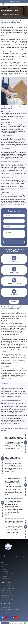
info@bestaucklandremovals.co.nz (12, 400)
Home (2, 13)
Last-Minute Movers (6, 578)
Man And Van (5, 571)
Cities (6, 13)
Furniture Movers (6, 567)
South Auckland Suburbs (7, 597)
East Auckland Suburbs (7, 595)
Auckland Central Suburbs (8, 588)
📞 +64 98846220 (14, 1)
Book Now (14, 301)
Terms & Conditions (14, 625)
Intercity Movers (5, 576)
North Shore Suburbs (7, 590)
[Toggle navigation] (26, 4)
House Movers (5, 564)
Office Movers (5, 569)
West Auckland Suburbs (7, 592)
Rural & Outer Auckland (7, 599)
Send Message (14, 242)
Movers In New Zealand (7, 586)
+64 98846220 (8, 399)
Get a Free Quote (5, 622)
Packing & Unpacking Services (9, 573)
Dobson (10, 13)
